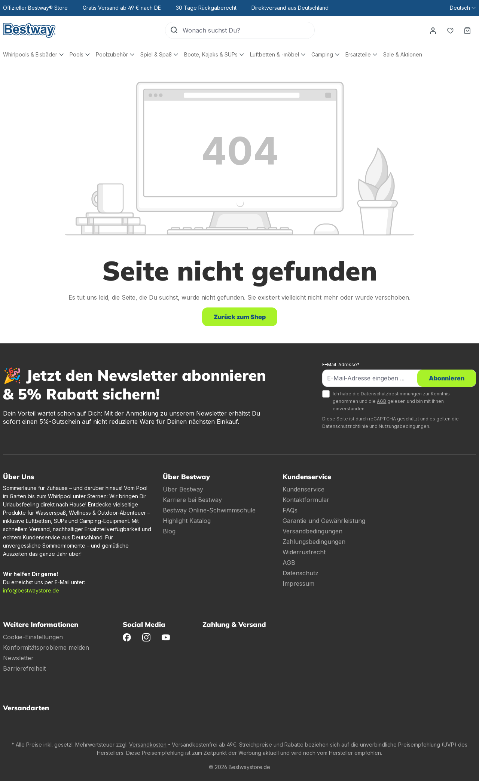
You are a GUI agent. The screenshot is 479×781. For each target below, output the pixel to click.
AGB (381, 401)
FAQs (290, 510)
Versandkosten (148, 744)
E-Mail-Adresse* (341, 364)
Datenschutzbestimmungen (391, 393)
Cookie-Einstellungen (33, 637)
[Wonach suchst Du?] (248, 30)
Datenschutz (300, 573)
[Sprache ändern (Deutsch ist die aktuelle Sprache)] (462, 7)
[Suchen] (174, 30)
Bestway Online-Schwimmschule (209, 510)
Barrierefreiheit (24, 668)
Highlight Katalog (187, 520)
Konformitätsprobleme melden (46, 647)
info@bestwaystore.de (31, 590)
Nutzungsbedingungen (404, 426)
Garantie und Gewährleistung (324, 520)
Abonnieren (446, 378)
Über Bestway (183, 489)
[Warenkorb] (467, 30)
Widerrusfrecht (304, 552)
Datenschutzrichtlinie (345, 426)
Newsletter (18, 658)
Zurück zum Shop (240, 317)
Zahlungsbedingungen (314, 541)
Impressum (298, 583)
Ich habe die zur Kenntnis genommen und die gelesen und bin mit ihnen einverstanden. (391, 401)
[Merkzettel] (450, 30)
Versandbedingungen (312, 531)
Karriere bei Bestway (192, 499)
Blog (169, 531)
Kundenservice (303, 489)
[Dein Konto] (433, 30)
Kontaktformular (306, 499)
